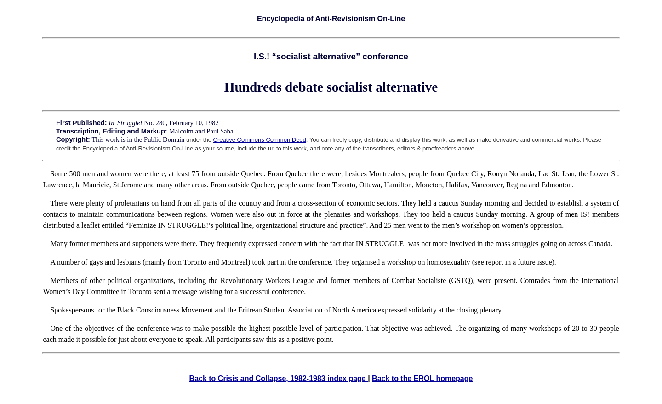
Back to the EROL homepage (422, 378)
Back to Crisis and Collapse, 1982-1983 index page (278, 378)
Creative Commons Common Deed (259, 139)
